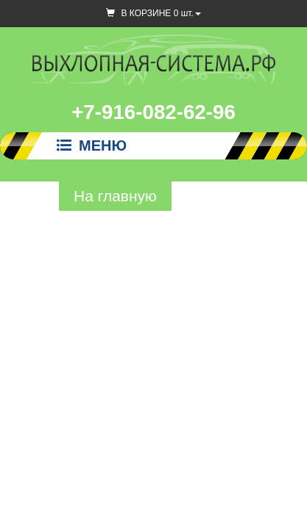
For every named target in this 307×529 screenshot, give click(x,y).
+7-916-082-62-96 (153, 112)
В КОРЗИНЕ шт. (153, 13)
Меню (92, 145)
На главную (115, 195)
